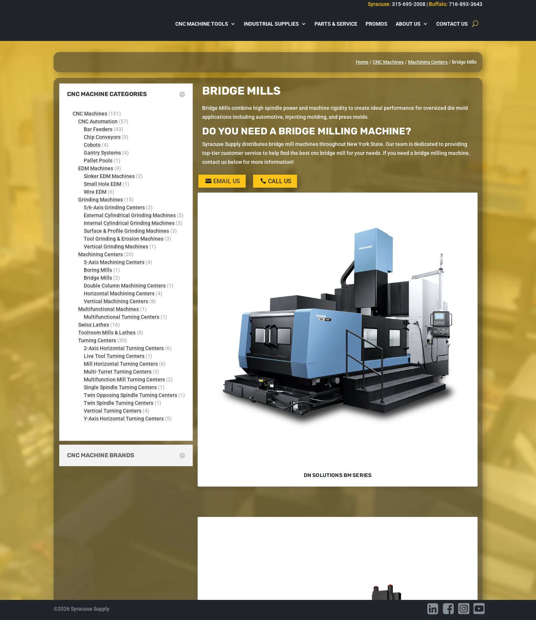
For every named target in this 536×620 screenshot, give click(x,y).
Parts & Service (336, 24)
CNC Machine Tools (201, 24)
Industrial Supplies (271, 24)
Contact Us (452, 24)
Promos (376, 24)
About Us (408, 24)
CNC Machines (388, 62)
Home (362, 62)
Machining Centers (428, 62)
